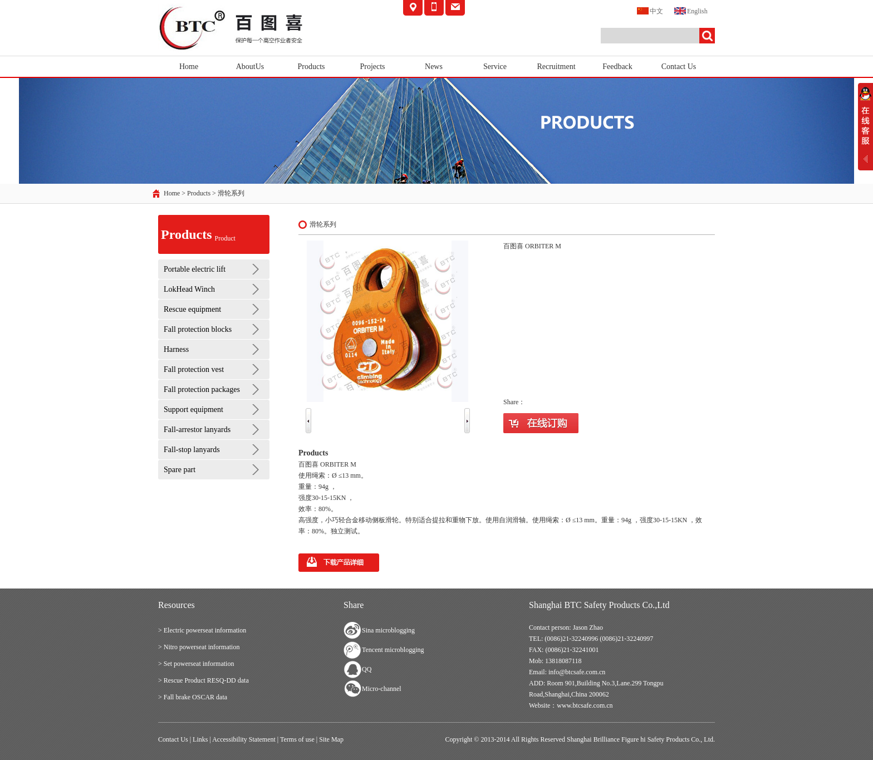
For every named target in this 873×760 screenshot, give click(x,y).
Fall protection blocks (198, 329)
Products (311, 66)
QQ (366, 669)
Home (188, 66)
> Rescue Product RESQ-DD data (203, 680)
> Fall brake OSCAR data (192, 697)
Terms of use (297, 739)
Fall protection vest (194, 369)
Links (200, 739)
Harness (176, 349)
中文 (650, 10)
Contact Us (679, 66)
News (434, 66)
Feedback (617, 66)
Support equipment (193, 409)
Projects (372, 66)
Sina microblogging (388, 630)
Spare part (179, 469)
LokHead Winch (189, 289)
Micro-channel (381, 689)
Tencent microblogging (393, 650)
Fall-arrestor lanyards (197, 429)
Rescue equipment (192, 309)
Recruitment (556, 66)
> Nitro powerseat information (198, 647)
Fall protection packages (202, 389)
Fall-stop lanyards (192, 449)
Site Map (331, 739)
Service (495, 66)
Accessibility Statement (244, 739)
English (691, 10)
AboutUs (250, 66)
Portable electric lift (194, 269)
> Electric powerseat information (202, 630)
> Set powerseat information (196, 664)
